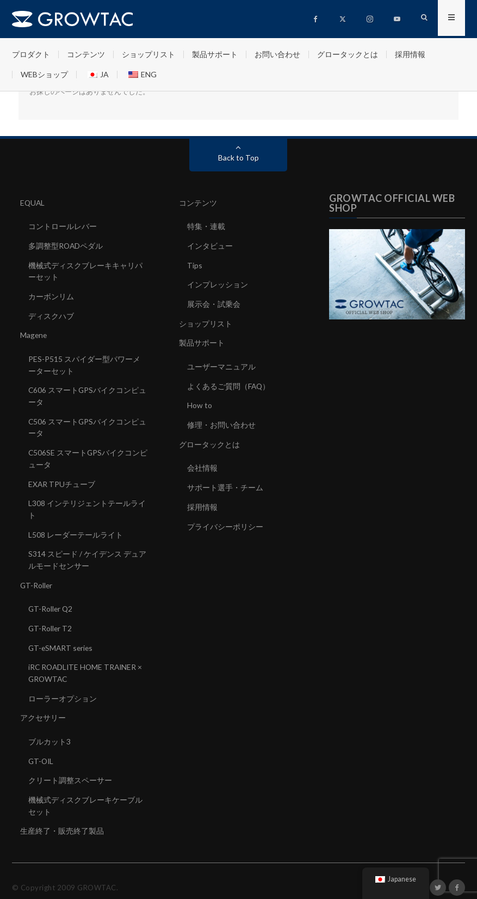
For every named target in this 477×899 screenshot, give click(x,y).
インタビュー (210, 245)
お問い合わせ (277, 54)
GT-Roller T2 (50, 619)
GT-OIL (41, 749)
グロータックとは (347, 54)
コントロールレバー (62, 226)
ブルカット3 (49, 730)
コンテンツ (86, 54)
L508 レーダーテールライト (75, 527)
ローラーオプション (62, 688)
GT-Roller (36, 577)
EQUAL (33, 202)
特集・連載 (206, 226)
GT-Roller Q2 (51, 600)
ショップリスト (148, 54)
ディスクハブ (51, 313)
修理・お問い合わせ (221, 421)
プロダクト (31, 54)
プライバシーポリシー (225, 520)
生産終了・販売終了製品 (62, 818)
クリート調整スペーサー (70, 768)
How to (199, 402)
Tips (194, 264)
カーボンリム (51, 294)
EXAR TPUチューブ (62, 478)
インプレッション (217, 283)
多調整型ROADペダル (66, 245)
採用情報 (410, 54)
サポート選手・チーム (225, 482)
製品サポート (215, 54)
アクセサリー (43, 707)
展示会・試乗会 (213, 302)
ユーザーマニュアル (221, 363)
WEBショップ (44, 74)
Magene (34, 332)
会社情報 (202, 463)
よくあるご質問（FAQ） (229, 382)
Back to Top (238, 157)
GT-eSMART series (61, 638)
